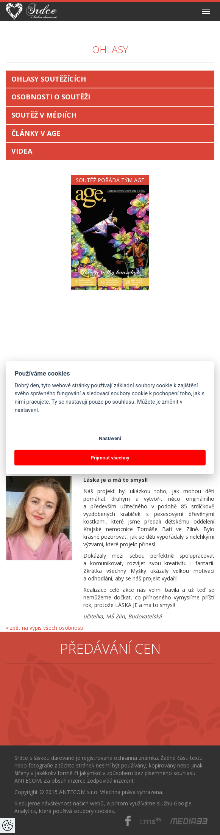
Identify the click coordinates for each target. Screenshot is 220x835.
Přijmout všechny (109, 457)
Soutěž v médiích (43, 115)
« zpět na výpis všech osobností (44, 627)
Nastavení (110, 438)
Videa (21, 151)
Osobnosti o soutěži (50, 96)
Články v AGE (36, 133)
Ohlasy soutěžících (48, 78)
